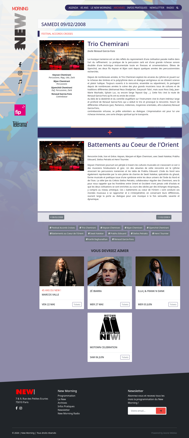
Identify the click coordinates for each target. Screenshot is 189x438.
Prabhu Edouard (117, 233)
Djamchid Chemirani (158, 227)
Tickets (77, 304)
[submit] (161, 411)
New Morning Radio (69, 413)
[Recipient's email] (142, 411)
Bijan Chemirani (133, 227)
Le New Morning (101, 7)
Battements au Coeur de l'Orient (67, 233)
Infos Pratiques (66, 406)
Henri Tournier (160, 233)
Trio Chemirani (87, 227)
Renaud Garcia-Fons (123, 239)
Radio (170, 7)
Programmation (66, 395)
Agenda (73, 7)
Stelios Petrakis (139, 233)
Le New (62, 399)
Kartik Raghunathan (97, 239)
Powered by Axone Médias (164, 432)
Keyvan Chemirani (110, 227)
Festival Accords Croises (62, 227)
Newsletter (157, 7)
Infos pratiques (137, 7)
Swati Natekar (96, 233)
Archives (119, 7)
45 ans (84, 7)
